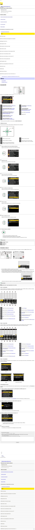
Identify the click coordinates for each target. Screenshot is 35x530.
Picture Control (11, 308)
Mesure (25, 308)
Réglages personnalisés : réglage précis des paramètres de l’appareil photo (8, 113)
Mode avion (27, 317)
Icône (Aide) (28, 112)
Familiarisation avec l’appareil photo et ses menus (13, 76)
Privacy (2, 455)
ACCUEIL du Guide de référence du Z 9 (6, 461)
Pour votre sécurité (3, 24)
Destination (26, 355)
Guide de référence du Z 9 (4, 76)
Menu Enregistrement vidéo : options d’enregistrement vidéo (9, 109)
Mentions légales (3, 481)
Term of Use (3, 456)
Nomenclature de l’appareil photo (5, 31)
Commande (4, 80)
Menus (2, 33)
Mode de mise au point (12, 318)
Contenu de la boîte (3, 19)
